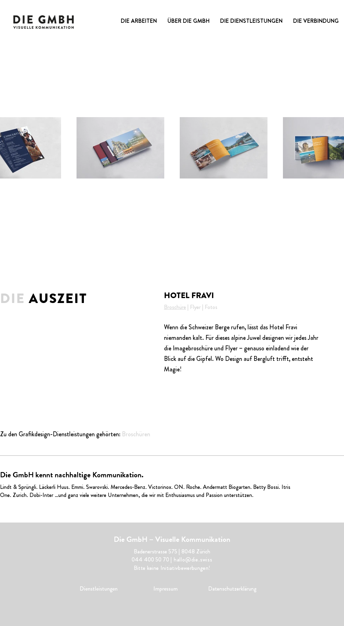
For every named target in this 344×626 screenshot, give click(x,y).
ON (178, 487)
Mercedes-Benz (128, 487)
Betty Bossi (266, 487)
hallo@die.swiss (193, 560)
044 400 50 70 (150, 560)
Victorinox (159, 487)
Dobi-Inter (41, 495)
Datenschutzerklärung (232, 589)
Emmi (77, 487)
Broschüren (136, 434)
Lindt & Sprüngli (18, 487)
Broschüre (175, 307)
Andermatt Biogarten (226, 487)
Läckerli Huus (53, 487)
